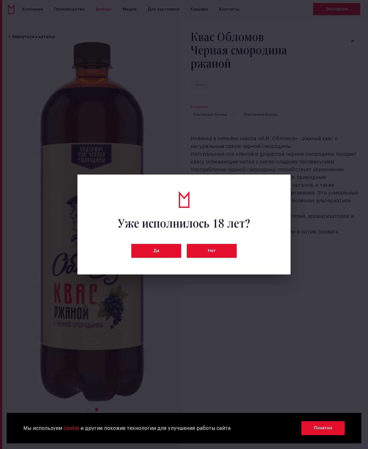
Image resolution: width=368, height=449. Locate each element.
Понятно (323, 428)
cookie (71, 428)
